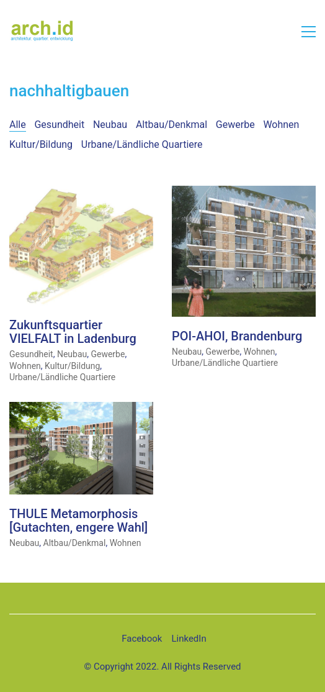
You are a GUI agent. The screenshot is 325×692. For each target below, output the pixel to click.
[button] (308, 31)
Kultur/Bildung (41, 144)
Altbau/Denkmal (171, 124)
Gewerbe (235, 124)
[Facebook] (142, 639)
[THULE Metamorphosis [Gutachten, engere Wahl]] (81, 449)
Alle (17, 124)
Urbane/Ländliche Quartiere (142, 144)
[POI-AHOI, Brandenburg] (244, 251)
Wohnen (281, 124)
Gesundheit (59, 124)
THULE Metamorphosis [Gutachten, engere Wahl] (78, 520)
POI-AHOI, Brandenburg (237, 336)
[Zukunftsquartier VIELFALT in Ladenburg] (81, 246)
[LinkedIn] (188, 639)
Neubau (110, 124)
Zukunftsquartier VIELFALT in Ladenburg (72, 332)
